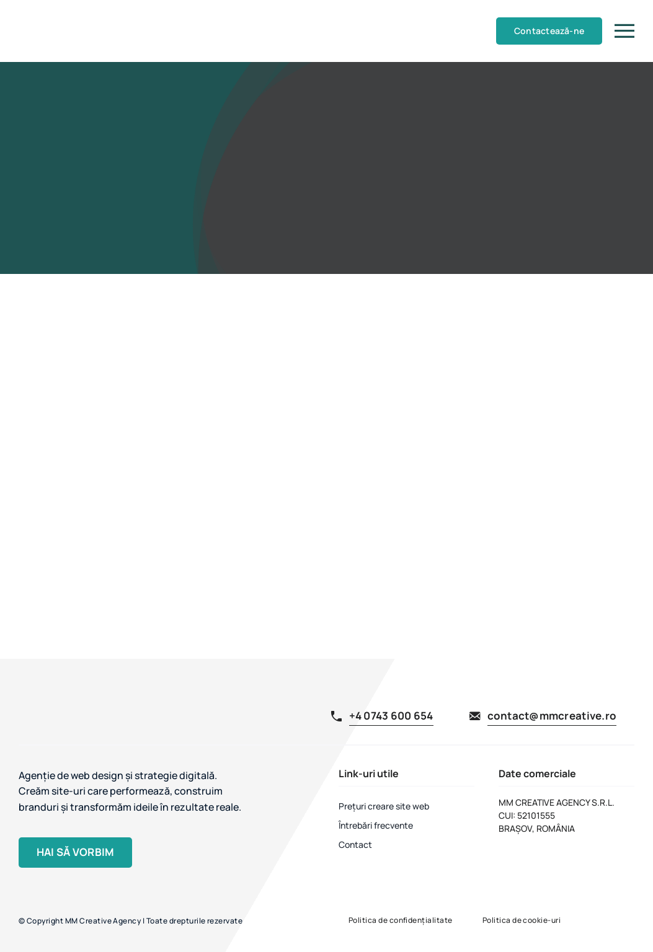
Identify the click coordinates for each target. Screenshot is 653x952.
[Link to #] (624, 31)
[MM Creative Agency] (42, 10)
